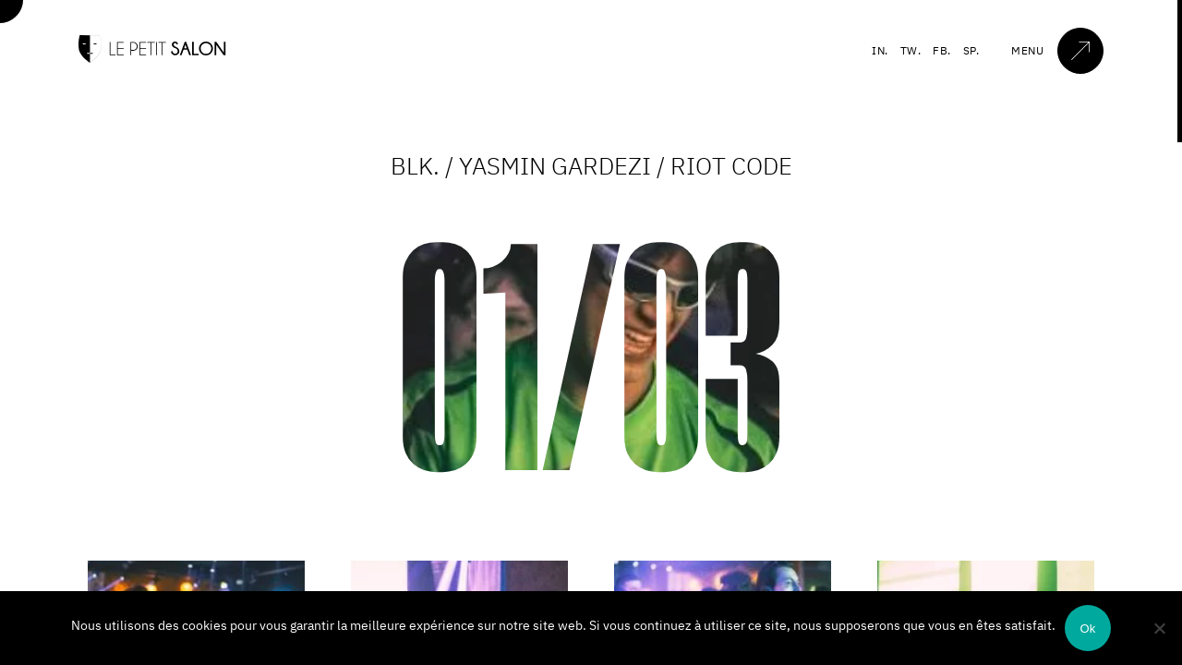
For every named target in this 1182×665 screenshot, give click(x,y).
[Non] (1159, 628)
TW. (911, 50)
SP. (971, 50)
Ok (1087, 628)
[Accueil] (152, 59)
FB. (942, 50)
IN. (880, 50)
